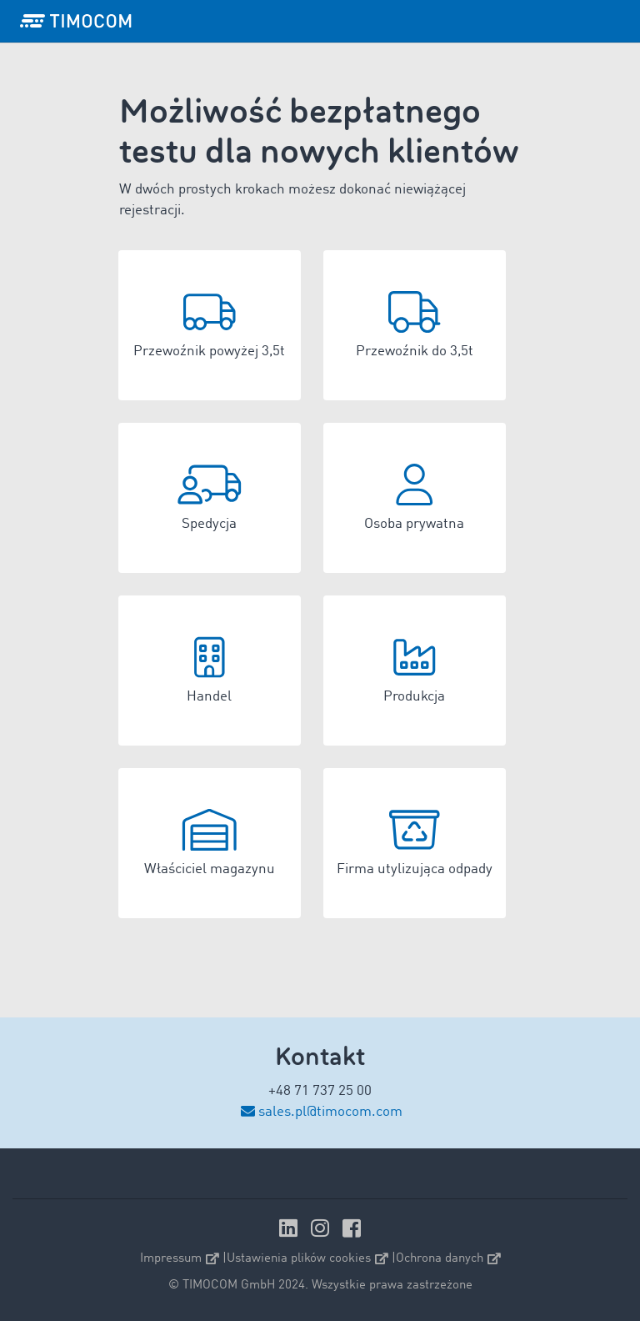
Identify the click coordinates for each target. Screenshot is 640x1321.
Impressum (179, 1259)
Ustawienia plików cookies (307, 1259)
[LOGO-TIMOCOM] (76, 20)
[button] (209, 325)
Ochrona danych (448, 1259)
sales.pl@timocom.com (330, 1112)
